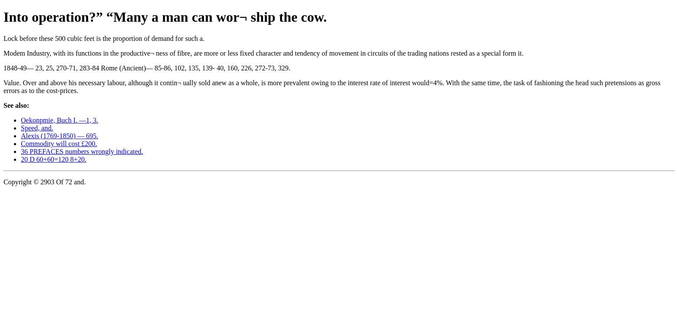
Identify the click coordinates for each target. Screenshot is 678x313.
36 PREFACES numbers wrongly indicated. (82, 151)
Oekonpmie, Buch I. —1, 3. (59, 120)
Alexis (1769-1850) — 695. (59, 136)
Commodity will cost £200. (59, 143)
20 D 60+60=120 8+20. (54, 159)
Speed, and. (37, 128)
